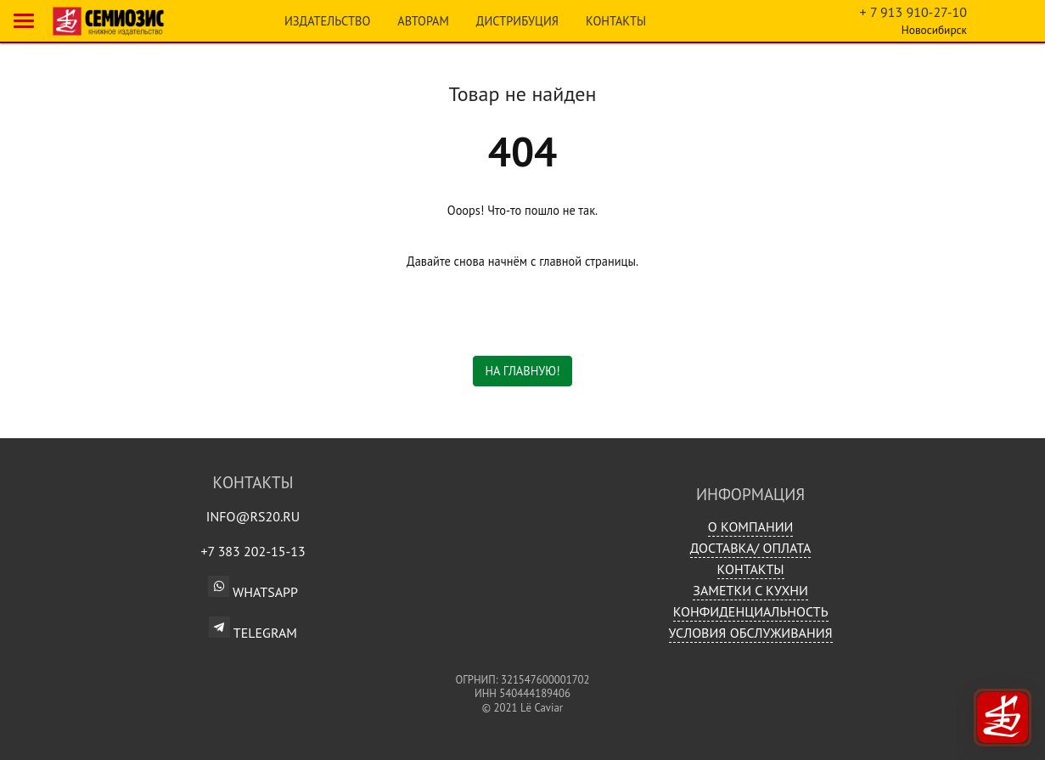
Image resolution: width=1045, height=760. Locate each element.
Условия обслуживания (751, 632)
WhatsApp (253, 591)
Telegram (253, 627)
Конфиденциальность (751, 611)
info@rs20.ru (253, 516)
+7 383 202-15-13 (252, 551)
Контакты (616, 21)
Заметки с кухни (750, 590)
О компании (751, 526)
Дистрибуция (517, 21)
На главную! (522, 371)
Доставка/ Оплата (751, 547)
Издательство (327, 21)
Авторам (423, 21)
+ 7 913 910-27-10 (913, 11)
